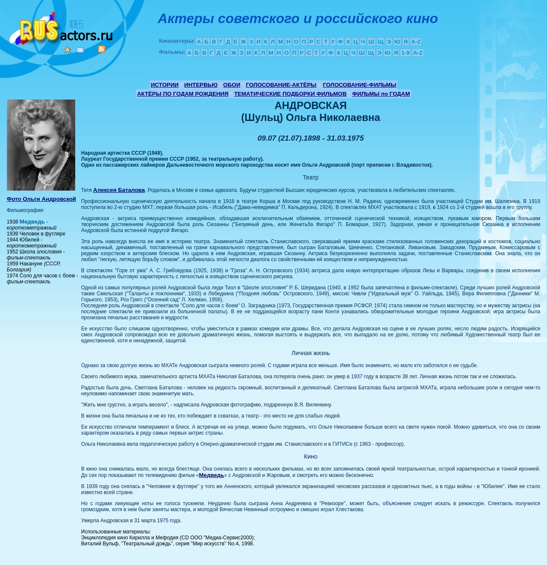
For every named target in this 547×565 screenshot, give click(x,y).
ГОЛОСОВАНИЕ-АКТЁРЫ (281, 85)
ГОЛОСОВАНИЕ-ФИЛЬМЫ (360, 85)
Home (67, 50)
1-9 (405, 53)
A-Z (416, 41)
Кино (62, 27)
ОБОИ (231, 85)
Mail (80, 50)
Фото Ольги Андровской (41, 199)
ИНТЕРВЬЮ (201, 85)
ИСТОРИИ (165, 85)
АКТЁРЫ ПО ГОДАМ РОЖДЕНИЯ (183, 94)
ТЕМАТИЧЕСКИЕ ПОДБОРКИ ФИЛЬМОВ (290, 94)
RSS (101, 49)
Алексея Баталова (119, 190)
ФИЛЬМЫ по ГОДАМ (381, 94)
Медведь (32, 221)
